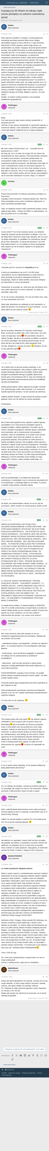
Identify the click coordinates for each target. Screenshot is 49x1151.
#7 (47, 326)
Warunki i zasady (14, 1073)
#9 (47, 418)
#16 (46, 782)
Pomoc (39, 1073)
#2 (47, 114)
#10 (46, 474)
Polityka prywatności (29, 1073)
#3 (47, 144)
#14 (46, 715)
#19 (46, 864)
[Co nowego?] (42, 2)
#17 (46, 805)
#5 (47, 228)
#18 (46, 836)
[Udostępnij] (43, 34)
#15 (46, 761)
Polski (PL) (9, 1070)
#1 (47, 34)
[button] (2, 1070)
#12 (46, 520)
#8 (47, 363)
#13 (46, 630)
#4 (47, 190)
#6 (47, 263)
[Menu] (3, 2)
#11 (46, 499)
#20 (46, 977)
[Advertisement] (22, 1024)
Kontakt (4, 1073)
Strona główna (6, 1075)
